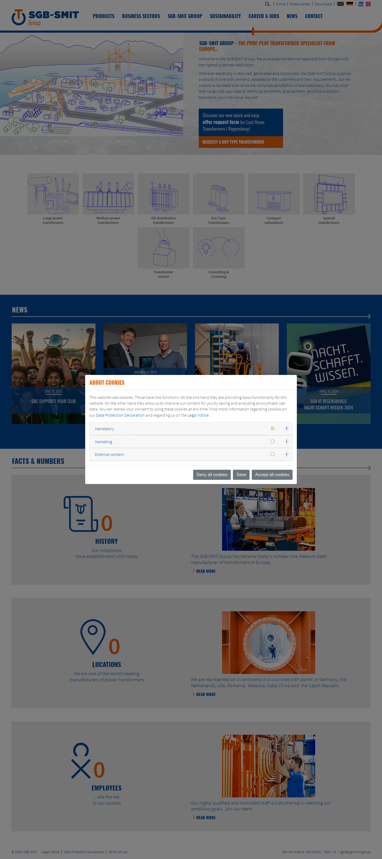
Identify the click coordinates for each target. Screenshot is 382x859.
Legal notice (198, 415)
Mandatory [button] (104, 428)
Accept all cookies (272, 474)
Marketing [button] (103, 441)
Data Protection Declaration (120, 415)
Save (241, 474)
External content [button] (109, 454)
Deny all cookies (212, 474)
